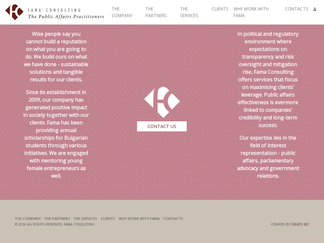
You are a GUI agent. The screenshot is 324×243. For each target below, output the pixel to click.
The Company (122, 12)
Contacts (296, 9)
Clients (220, 9)
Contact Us (161, 126)
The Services (189, 12)
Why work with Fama (251, 12)
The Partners (156, 12)
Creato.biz (299, 224)
